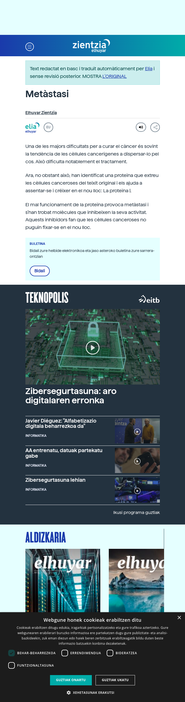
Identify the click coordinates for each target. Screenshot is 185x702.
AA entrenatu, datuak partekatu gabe (63, 453)
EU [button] (48, 127)
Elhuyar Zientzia (41, 112)
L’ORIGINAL (114, 76)
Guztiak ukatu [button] (115, 680)
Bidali (39, 271)
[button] (29, 46)
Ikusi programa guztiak (136, 512)
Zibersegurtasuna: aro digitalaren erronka (70, 395)
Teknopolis (47, 296)
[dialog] (92, 657)
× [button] (179, 618)
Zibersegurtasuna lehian (55, 480)
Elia (148, 68)
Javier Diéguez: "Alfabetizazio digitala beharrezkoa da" (60, 423)
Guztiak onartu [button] (71, 680)
